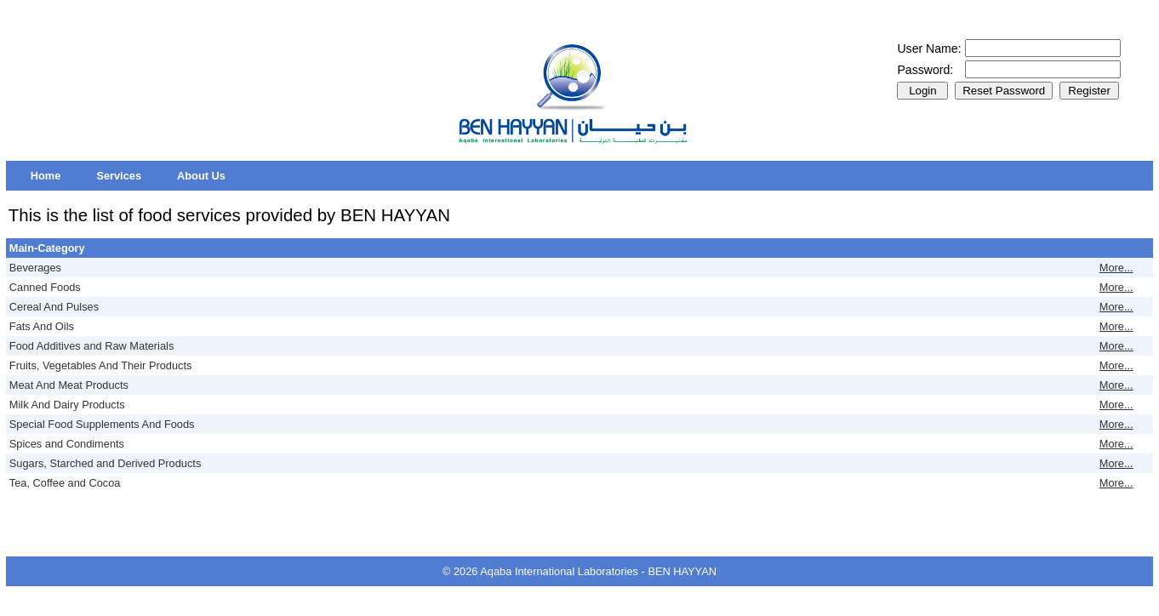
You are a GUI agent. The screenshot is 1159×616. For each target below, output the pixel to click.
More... (1116, 267)
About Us (201, 175)
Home (46, 175)
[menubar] (128, 175)
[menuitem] (46, 175)
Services (118, 175)
